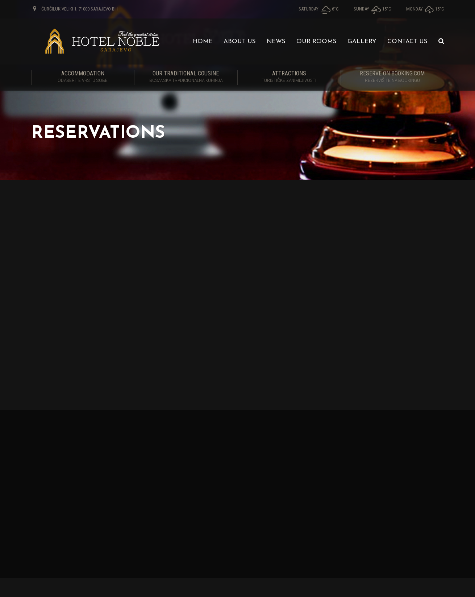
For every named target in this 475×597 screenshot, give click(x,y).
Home (203, 41)
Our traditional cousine (185, 77)
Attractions (289, 77)
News (276, 41)
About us (240, 41)
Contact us (407, 41)
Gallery (361, 41)
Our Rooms (316, 41)
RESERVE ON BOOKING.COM (392, 77)
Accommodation (83, 77)
